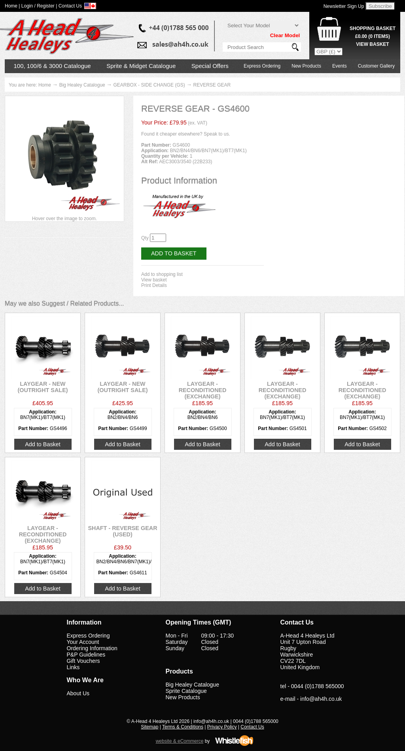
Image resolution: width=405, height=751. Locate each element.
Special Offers (210, 65)
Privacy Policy (222, 727)
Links (73, 667)
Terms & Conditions (182, 727)
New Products (306, 66)
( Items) (372, 36)
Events (339, 66)
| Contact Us (69, 6)
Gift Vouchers (83, 661)
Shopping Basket (373, 28)
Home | (12, 6)
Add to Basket (174, 253)
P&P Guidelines (86, 654)
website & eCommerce (180, 741)
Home (44, 85)
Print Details (154, 285)
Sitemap (149, 727)
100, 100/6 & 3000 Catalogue (52, 65)
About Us (78, 693)
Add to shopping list (162, 274)
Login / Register (38, 6)
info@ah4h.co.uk (321, 699)
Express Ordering (262, 66)
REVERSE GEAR (212, 85)
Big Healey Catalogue (82, 85)
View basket (154, 280)
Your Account (83, 642)
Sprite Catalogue (186, 691)
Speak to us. (217, 134)
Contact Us (252, 727)
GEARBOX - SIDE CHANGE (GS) (149, 85)
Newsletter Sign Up (344, 6)
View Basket (372, 44)
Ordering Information (92, 648)
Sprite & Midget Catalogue (141, 65)
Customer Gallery (376, 66)
